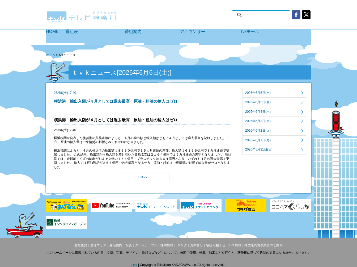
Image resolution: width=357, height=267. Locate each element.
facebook (296, 14)
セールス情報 (231, 245)
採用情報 (166, 245)
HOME (55, 37)
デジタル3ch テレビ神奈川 (81, 16)
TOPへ (142, 177)
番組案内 (152, 37)
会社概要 (80, 245)
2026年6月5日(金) (258, 102)
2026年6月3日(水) (258, 121)
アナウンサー (210, 37)
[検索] (266, 15)
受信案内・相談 (120, 245)
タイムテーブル (146, 245)
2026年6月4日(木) (258, 112)
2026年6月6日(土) (258, 93)
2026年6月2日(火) (258, 130)
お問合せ (196, 245)
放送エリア (98, 245)
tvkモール (276, 37)
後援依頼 (212, 245)
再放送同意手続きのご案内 (263, 245)
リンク (181, 245)
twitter (306, 14)
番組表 (94, 37)
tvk (135, 265)
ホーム (50, 55)
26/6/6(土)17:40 (142, 97)
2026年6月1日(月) (258, 140)
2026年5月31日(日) (259, 149)
